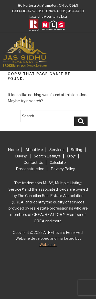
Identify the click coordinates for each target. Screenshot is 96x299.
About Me (34, 149)
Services (57, 149)
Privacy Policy (63, 169)
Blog (71, 156)
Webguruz (48, 244)
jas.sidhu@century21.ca (48, 16)
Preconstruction (30, 169)
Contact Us (33, 162)
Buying (21, 156)
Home (13, 149)
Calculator (58, 162)
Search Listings (47, 156)
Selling (76, 149)
